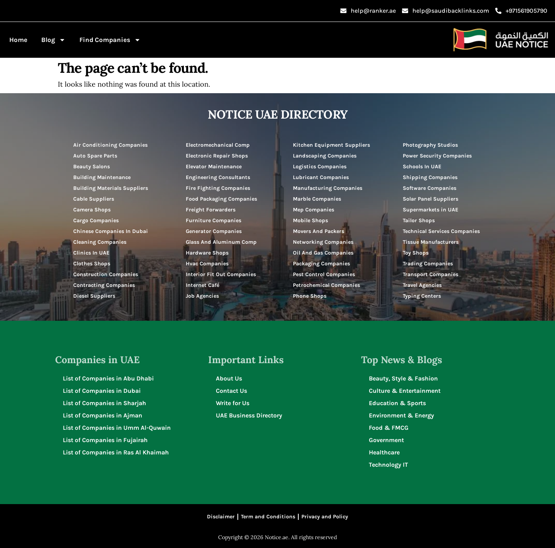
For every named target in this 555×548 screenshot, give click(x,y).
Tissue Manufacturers (431, 242)
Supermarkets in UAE (430, 209)
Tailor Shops (419, 220)
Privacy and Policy (324, 516)
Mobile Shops (310, 220)
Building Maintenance (102, 177)
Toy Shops (416, 253)
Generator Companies (214, 231)
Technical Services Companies (441, 231)
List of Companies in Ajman (102, 415)
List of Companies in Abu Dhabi (108, 378)
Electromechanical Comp (218, 145)
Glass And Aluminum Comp (221, 242)
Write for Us (232, 403)
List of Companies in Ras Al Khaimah (116, 452)
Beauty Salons (91, 166)
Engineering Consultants (218, 177)
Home (18, 40)
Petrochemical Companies (326, 285)
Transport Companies (430, 274)
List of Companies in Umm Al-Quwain (117, 427)
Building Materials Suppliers (110, 188)
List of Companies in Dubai (102, 390)
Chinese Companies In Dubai (110, 231)
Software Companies (429, 188)
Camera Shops (92, 209)
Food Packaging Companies (221, 199)
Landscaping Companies (325, 156)
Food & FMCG (389, 427)
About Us (229, 378)
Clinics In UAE (91, 253)
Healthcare (384, 452)
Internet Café (202, 285)
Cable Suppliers (93, 199)
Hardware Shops (207, 253)
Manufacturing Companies (327, 188)
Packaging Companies (321, 263)
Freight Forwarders (210, 209)
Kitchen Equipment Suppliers (331, 145)
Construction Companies (105, 274)
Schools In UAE (422, 166)
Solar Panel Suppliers (430, 199)
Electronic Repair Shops (217, 156)
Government (386, 440)
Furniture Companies (213, 220)
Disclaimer (221, 516)
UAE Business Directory (249, 415)
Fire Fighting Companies (218, 188)
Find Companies (110, 40)
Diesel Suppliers (94, 296)
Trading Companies (428, 263)
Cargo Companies (96, 220)
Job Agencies (202, 296)
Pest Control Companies (324, 274)
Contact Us (231, 390)
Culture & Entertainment (405, 390)
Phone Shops (309, 296)
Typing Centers (422, 296)
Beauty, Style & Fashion (403, 378)
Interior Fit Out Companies (221, 274)
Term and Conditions (268, 516)
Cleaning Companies (99, 242)
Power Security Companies (437, 156)
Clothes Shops (91, 263)
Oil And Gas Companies (323, 253)
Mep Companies (313, 209)
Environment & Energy (401, 415)
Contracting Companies (104, 285)
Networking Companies (323, 242)
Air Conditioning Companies (110, 145)
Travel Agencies (422, 285)
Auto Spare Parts (95, 156)
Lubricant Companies (321, 177)
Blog (53, 40)
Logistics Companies (319, 166)
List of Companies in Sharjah (104, 403)
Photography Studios (430, 145)
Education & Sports (397, 403)
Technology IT (388, 464)
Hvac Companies (207, 263)
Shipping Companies (430, 177)
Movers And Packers (318, 231)
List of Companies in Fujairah (105, 440)
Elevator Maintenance (214, 166)
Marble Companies (317, 199)
